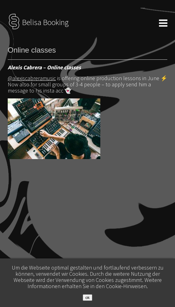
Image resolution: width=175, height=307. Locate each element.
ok (87, 297)
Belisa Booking (38, 22)
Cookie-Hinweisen (126, 286)
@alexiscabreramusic (32, 78)
